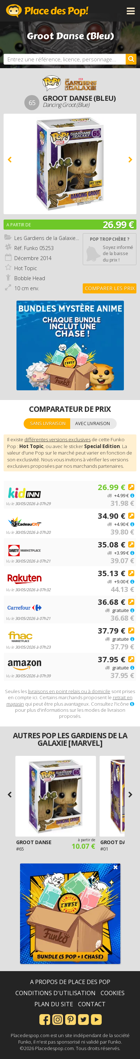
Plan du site (53, 1004)
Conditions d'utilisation (55, 993)
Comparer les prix (110, 288)
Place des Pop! (47, 11)
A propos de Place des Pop (70, 982)
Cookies (113, 993)
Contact (92, 1004)
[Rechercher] (131, 59)
